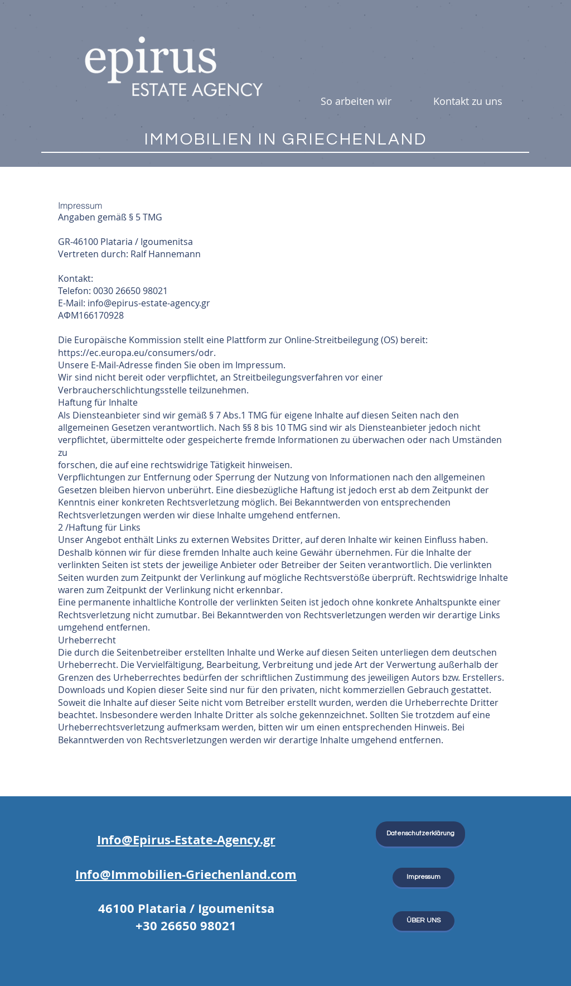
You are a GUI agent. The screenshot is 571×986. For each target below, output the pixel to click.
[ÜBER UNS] (423, 921)
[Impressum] (423, 877)
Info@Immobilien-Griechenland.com (186, 874)
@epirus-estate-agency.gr (157, 303)
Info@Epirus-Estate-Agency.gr (186, 839)
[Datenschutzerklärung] (420, 833)
